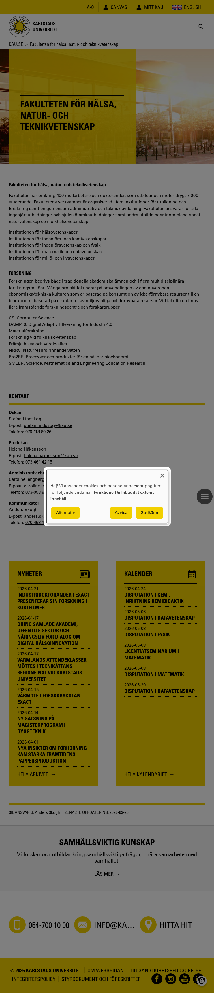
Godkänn (149, 512)
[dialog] (107, 496)
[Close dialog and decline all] (162, 473)
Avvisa (121, 512)
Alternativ (65, 512)
